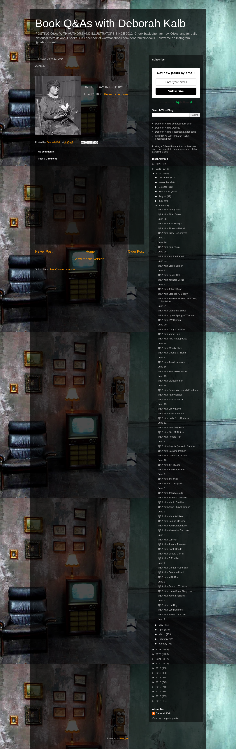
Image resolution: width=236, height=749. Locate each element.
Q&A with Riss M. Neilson (171, 432)
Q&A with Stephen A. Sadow (173, 293)
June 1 (161, 619)
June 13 (162, 404)
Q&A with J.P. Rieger (169, 465)
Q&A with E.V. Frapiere (170, 483)
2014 (159, 691)
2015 (159, 687)
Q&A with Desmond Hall (171, 572)
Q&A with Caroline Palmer (172, 451)
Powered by (176, 102)
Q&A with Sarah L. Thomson (173, 586)
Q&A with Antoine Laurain (171, 256)
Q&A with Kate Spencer (170, 399)
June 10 (162, 460)
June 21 (162, 306)
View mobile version (89, 259)
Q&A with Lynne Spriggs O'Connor (176, 315)
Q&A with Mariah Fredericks (173, 567)
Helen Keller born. (116, 94)
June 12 (162, 422)
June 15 (162, 376)
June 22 (162, 284)
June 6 (161, 535)
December (164, 177)
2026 (159, 164)
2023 (159, 649)
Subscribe (176, 91)
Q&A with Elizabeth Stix (170, 380)
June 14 (162, 385)
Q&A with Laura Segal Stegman (175, 591)
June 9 (161, 474)
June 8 (161, 488)
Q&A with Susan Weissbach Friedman (178, 390)
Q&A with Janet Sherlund (171, 595)
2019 (159, 668)
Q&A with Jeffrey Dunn (170, 289)
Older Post (136, 251)
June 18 (162, 343)
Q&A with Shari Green (169, 214)
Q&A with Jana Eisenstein (171, 362)
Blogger (124, 738)
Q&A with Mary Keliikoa (170, 516)
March (162, 634)
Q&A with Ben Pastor (169, 247)
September (165, 191)
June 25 (162, 251)
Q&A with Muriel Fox (169, 334)
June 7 (161, 511)
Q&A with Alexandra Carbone (173, 530)
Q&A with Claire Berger (170, 265)
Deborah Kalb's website (167, 127)
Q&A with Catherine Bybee (172, 310)
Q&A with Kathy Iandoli (170, 394)
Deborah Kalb (163, 713)
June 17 (162, 357)
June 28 (162, 219)
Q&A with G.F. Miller (168, 558)
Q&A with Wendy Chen (170, 348)
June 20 (162, 324)
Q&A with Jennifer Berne (171, 279)
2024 (159, 173)
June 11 (162, 441)
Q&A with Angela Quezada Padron (176, 446)
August (163, 196)
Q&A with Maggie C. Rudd (172, 352)
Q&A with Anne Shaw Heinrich (174, 507)
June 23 (162, 270)
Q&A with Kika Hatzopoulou (172, 338)
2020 (159, 663)
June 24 (162, 261)
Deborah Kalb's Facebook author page (175, 131)
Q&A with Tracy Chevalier (171, 329)
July (161, 201)
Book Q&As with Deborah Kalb (110, 23)
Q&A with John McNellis (170, 493)
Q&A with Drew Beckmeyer (172, 233)
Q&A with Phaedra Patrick (172, 228)
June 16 (162, 366)
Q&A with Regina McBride (172, 521)
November (164, 182)
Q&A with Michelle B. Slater (172, 455)
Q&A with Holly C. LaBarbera (173, 418)
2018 (159, 673)
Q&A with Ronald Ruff (169, 436)
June (162, 205)
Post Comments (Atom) (62, 269)
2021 (159, 659)
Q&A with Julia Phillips (170, 223)
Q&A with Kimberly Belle (171, 427)
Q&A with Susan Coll (169, 275)
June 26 (162, 242)
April (161, 629)
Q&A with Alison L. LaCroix (172, 614)
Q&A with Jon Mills (168, 479)
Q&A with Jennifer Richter (171, 469)
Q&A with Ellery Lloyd (169, 408)
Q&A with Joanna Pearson (172, 544)
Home (90, 251)
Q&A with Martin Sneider (171, 502)
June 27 (162, 237)
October (163, 186)
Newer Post (43, 251)
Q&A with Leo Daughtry (170, 609)
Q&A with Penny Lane (169, 209)
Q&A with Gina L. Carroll (171, 553)
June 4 (161, 563)
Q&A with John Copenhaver (172, 525)
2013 (159, 696)
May (161, 625)
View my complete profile (165, 718)
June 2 (161, 600)
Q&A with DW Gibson (169, 320)
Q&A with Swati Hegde (170, 549)
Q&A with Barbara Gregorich (173, 497)
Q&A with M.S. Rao (168, 577)
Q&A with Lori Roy (167, 605)
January (163, 643)
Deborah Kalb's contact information (173, 123)
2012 (159, 701)
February (164, 639)
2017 (159, 677)
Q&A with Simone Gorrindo (172, 371)
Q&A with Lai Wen (167, 539)
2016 (159, 682)
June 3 (161, 581)
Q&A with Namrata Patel (171, 413)
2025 (159, 168)
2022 (159, 654)
